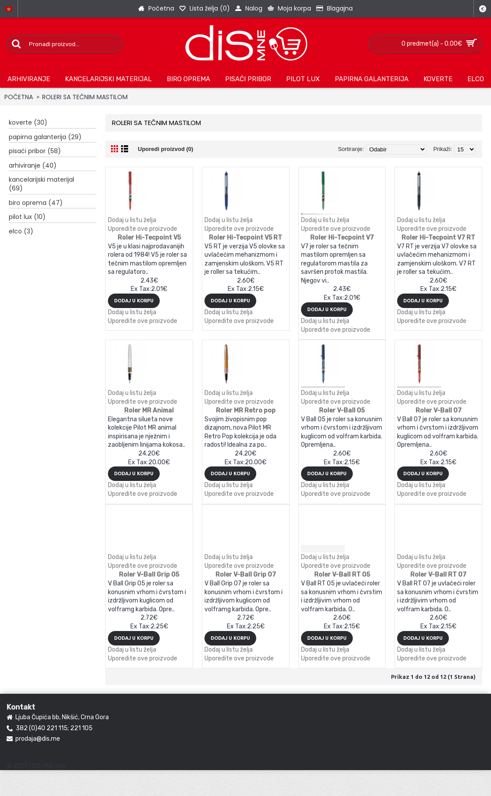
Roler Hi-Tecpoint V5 (149, 237)
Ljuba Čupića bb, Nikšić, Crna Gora (58, 718)
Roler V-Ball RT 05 (342, 574)
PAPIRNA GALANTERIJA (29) (45, 137)
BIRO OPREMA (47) (36, 202)
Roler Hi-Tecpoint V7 (342, 237)
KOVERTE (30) (28, 122)
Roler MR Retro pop (246, 410)
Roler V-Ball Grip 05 (149, 574)
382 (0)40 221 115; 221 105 (50, 728)
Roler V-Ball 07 (439, 410)
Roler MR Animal (149, 410)
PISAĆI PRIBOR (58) (35, 151)
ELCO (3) (21, 231)
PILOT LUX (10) (27, 216)
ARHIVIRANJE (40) (33, 165)
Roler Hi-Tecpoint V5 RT (245, 237)
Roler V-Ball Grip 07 (245, 574)
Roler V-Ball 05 (342, 410)
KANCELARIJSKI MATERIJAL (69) (41, 184)
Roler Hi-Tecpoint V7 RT (438, 237)
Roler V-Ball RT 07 (438, 574)
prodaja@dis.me (33, 739)
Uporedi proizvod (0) (165, 149)
